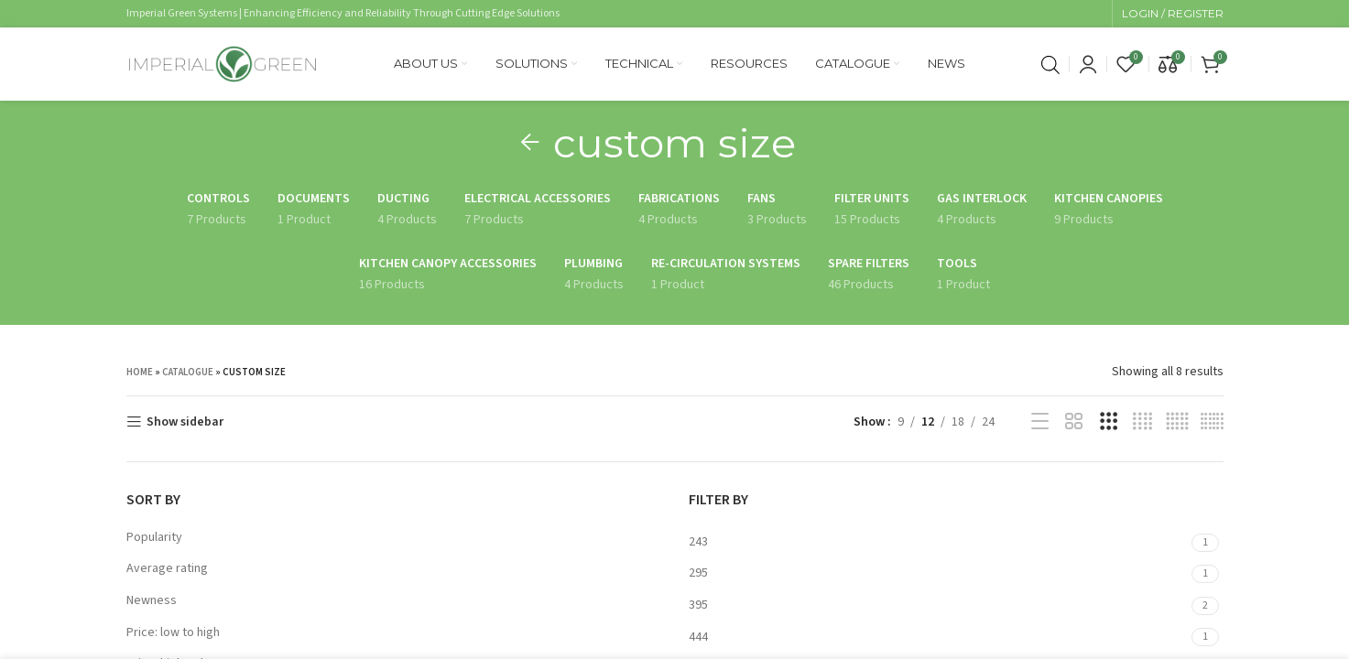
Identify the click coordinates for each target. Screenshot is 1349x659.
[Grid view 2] (1073, 422)
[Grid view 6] (1212, 422)
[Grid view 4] (1142, 422)
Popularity (154, 537)
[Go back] (530, 142)
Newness (151, 600)
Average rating (167, 568)
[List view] (1039, 422)
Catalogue (187, 372)
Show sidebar (185, 422)
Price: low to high (173, 632)
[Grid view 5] (1177, 422)
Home (139, 372)
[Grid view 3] (1108, 422)
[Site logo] (222, 63)
